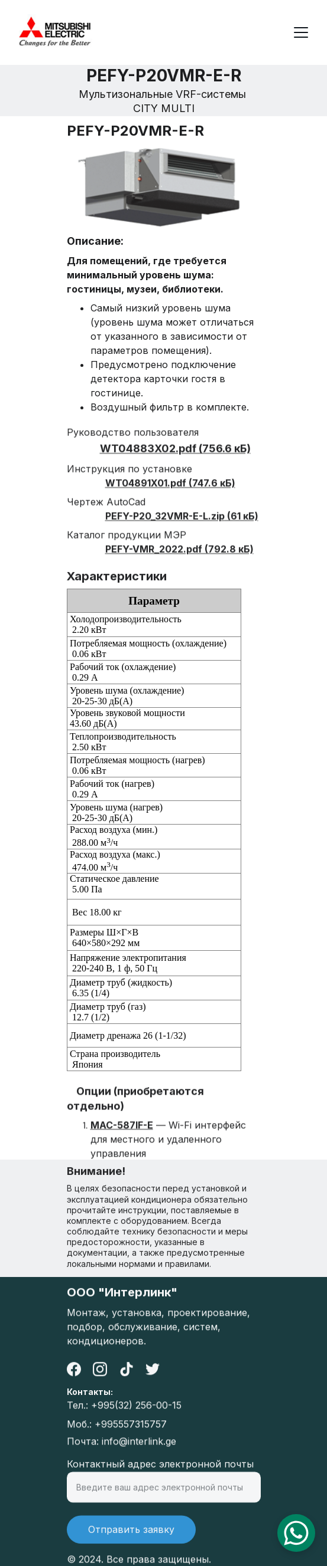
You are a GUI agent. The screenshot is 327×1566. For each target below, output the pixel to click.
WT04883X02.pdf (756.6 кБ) (175, 461)
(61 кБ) (241, 529)
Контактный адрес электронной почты (160, 1472)
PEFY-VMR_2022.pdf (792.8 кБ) (179, 562)
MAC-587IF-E (121, 1131)
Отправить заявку (131, 1537)
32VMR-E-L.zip (190, 529)
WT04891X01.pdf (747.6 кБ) (170, 496)
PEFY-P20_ (130, 529)
